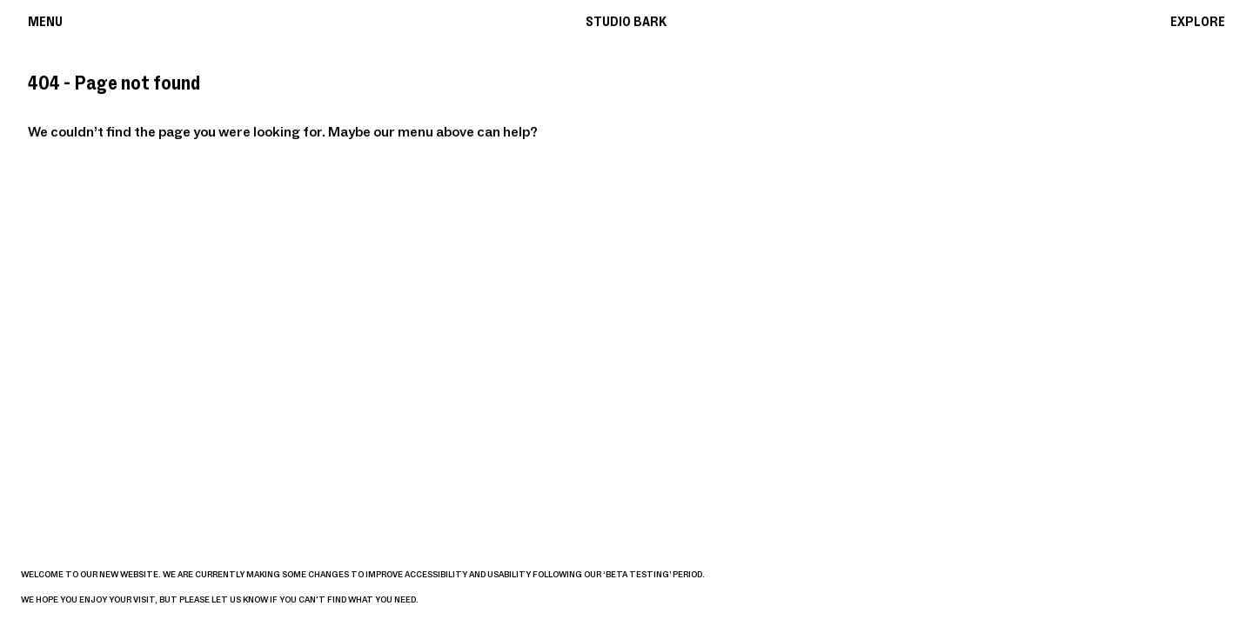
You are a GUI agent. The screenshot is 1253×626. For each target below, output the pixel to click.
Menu (45, 22)
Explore (1197, 22)
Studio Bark (626, 22)
